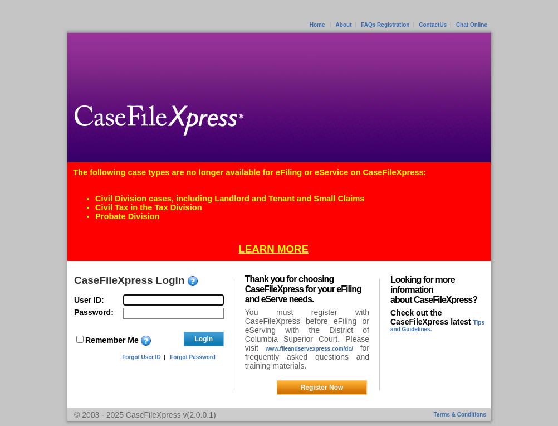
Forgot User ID (141, 357)
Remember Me (112, 340)
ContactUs (433, 25)
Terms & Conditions (460, 415)
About (344, 25)
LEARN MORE (274, 249)
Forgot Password (193, 357)
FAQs (368, 25)
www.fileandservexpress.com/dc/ (309, 349)
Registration (393, 25)
